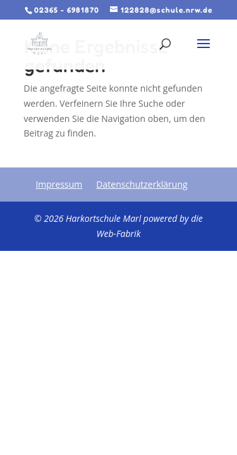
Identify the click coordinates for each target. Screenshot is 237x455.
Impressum (58, 184)
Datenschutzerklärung (141, 184)
